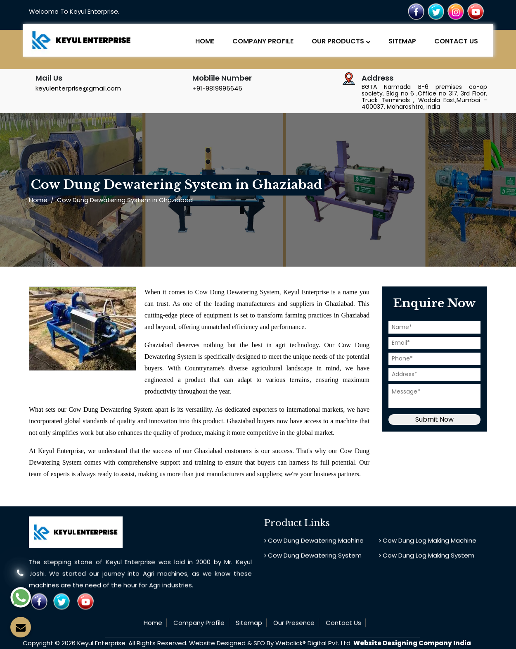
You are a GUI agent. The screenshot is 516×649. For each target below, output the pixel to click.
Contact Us (456, 41)
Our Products (341, 41)
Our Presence (294, 613)
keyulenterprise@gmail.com (78, 88)
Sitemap (402, 41)
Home (204, 41)
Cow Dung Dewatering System (313, 546)
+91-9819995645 (217, 88)
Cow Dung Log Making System (426, 546)
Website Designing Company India (412, 643)
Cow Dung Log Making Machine (427, 531)
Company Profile (263, 41)
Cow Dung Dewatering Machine (314, 531)
